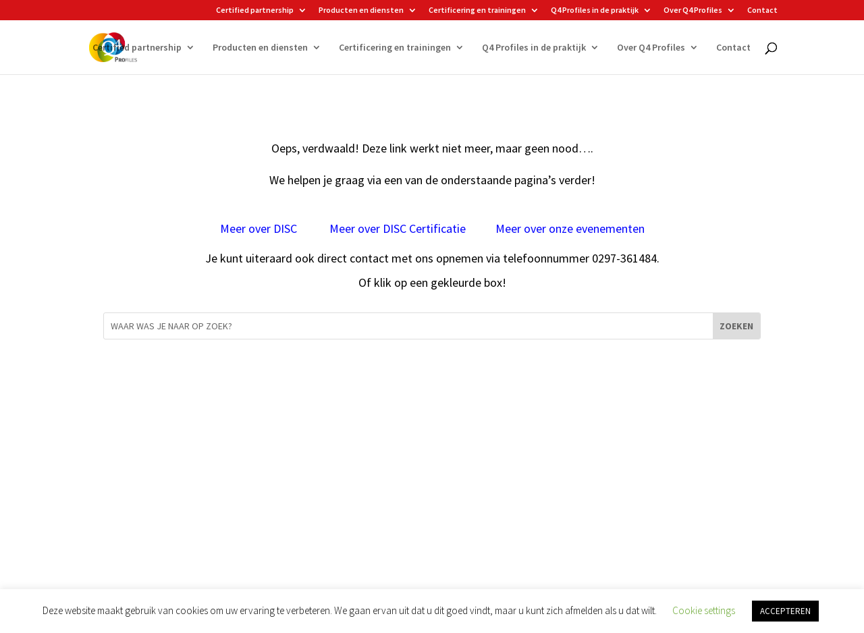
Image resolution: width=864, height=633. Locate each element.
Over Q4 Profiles (693, 10)
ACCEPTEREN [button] (785, 611)
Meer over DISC (260, 228)
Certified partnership (255, 10)
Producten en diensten (361, 10)
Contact (762, 10)
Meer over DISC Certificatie (397, 228)
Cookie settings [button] (703, 610)
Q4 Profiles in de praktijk (595, 10)
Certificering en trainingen (477, 10)
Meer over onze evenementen (570, 228)
